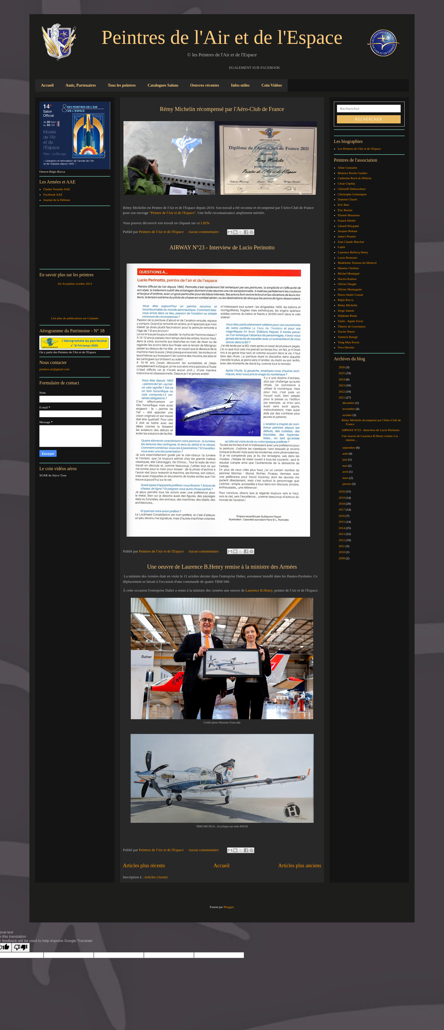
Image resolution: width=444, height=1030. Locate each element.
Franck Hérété (347, 220)
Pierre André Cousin (350, 294)
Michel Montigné (349, 273)
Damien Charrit (347, 199)
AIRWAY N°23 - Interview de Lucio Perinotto (222, 247)
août (345, 453)
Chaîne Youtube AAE (56, 189)
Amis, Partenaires (80, 85)
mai (345, 465)
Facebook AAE (53, 194)
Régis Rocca (345, 299)
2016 (342, 515)
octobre (347, 415)
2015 (342, 521)
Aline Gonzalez (347, 167)
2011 (342, 546)
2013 (342, 534)
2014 (342, 528)
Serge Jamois (346, 310)
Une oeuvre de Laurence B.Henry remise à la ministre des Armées (222, 567)
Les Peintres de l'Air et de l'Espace (359, 148)
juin (345, 459)
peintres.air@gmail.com (54, 369)
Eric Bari (343, 204)
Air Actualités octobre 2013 (74, 283)
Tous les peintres (122, 85)
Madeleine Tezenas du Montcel (357, 262)
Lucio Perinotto (347, 257)
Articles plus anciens (299, 865)
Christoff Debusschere (352, 188)
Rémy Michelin (347, 305)
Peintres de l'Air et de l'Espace (221, 37)
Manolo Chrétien (348, 268)
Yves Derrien (346, 347)
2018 (342, 503)
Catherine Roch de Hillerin (355, 178)
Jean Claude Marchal (351, 241)
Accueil (47, 85)
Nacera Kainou (347, 278)
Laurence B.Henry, (259, 590)
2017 (342, 509)
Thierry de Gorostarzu (352, 326)
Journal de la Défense (56, 200)
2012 (342, 540)
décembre (348, 402)
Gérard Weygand (348, 226)
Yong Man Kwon (348, 342)
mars (345, 477)
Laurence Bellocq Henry (353, 252)
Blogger (229, 907)
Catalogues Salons (163, 85)
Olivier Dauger (347, 284)
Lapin (341, 247)
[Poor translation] (21, 947)
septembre (349, 447)
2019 (342, 497)
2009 (342, 558)
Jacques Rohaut (347, 231)
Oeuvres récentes (204, 85)
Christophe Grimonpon (352, 194)
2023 (342, 385)
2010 (342, 552)
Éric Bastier (345, 210)
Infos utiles (240, 85)
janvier (347, 483)
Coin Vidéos (271, 85)
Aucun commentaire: (204, 232)
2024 (342, 379)
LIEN (205, 223)
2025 (342, 373)
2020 (342, 491)
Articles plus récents (144, 865)
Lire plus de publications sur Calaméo (74, 318)
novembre (349, 408)
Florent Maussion (349, 215)
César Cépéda (346, 183)
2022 (342, 391)
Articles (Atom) (156, 877)
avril (345, 471)
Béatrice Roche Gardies (352, 173)
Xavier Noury (346, 331)
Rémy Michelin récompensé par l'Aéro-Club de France (222, 109)
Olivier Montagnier (350, 289)
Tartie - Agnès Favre (350, 321)
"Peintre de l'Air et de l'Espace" (172, 213)
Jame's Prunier (347, 236)
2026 (342, 367)
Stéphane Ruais (347, 315)
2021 (342, 397)
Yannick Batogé (348, 337)
